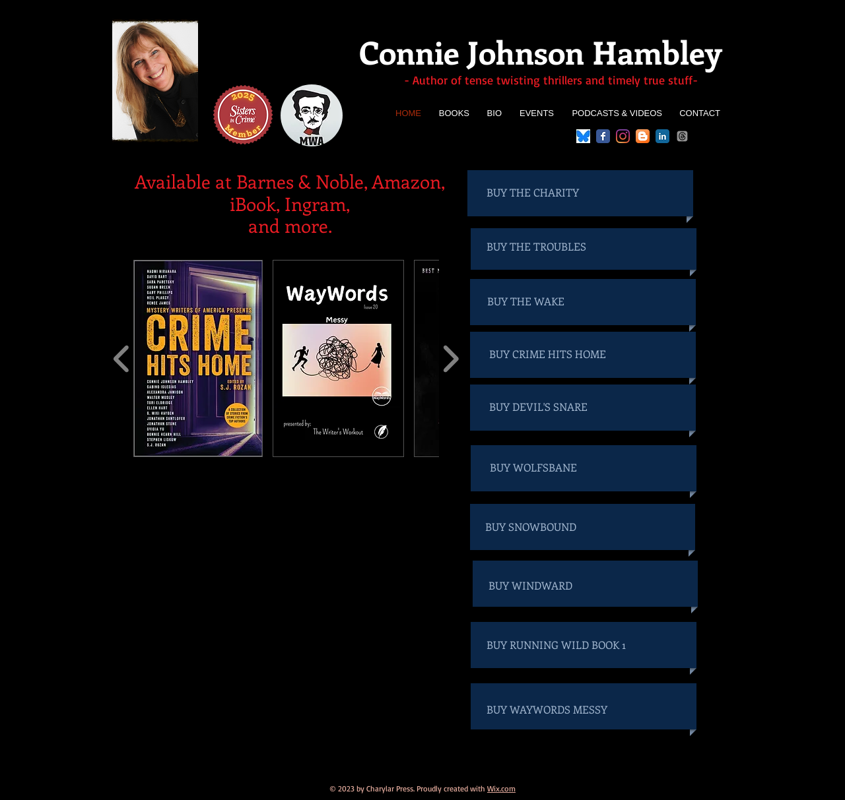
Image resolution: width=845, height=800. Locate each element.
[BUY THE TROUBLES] (546, 246)
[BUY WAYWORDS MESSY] (556, 709)
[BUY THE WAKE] (546, 301)
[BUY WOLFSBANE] (549, 467)
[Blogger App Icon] (643, 136)
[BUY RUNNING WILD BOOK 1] (556, 645)
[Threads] (682, 136)
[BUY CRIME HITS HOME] (548, 354)
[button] (198, 358)
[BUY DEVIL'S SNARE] (548, 407)
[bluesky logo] (583, 136)
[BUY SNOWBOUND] (552, 527)
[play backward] (122, 358)
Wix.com (501, 788)
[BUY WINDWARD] (555, 585)
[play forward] (450, 358)
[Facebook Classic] (603, 136)
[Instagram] (623, 136)
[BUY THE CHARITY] (546, 192)
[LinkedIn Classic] (662, 136)
